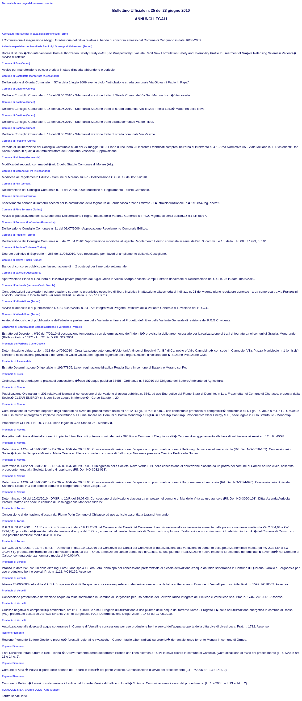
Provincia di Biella (13, 374)
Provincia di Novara (13, 429)
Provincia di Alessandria (16, 361)
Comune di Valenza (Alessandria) (22, 272)
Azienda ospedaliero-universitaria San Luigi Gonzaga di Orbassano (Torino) (47, 46)
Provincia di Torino (13, 508)
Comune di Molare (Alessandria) (21, 157)
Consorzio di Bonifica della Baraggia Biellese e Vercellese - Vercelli (42, 326)
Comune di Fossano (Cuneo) (19, 140)
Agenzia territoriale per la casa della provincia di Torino (35, 33)
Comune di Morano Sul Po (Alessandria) (26, 170)
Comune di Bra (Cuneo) (16, 63)
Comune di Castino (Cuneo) (18, 88)
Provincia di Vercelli (14, 561)
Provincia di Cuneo (13, 387)
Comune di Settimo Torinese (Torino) (24, 247)
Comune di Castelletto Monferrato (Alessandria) (30, 75)
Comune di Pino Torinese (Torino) (22, 209)
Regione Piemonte (13, 632)
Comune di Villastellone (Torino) (21, 301)
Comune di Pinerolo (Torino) (19, 196)
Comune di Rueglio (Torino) (18, 234)
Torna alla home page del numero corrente (27, 3)
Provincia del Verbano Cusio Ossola (23, 343)
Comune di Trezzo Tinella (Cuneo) (22, 259)
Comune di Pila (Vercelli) (16, 183)
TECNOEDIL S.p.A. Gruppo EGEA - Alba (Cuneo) (30, 689)
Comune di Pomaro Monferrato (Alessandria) (28, 222)
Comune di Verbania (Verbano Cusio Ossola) (28, 285)
